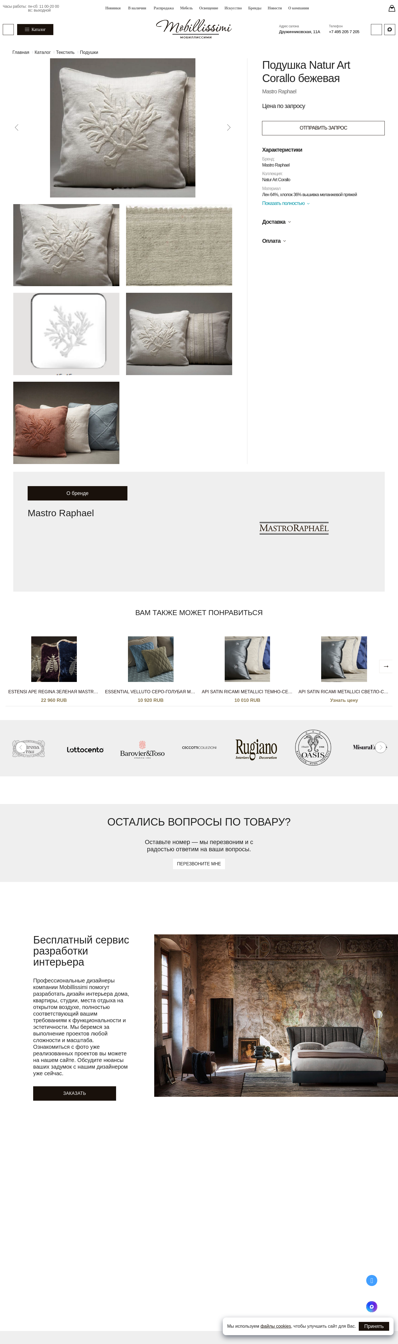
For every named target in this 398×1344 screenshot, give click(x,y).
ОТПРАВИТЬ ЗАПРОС (323, 128)
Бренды (254, 8)
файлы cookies (275, 1326)
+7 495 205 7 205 (344, 31)
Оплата (271, 241)
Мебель (186, 8)
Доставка (273, 222)
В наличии (137, 8)
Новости (275, 8)
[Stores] (392, 8)
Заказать (74, 1093)
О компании (298, 8)
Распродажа (164, 8)
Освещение (208, 8)
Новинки (113, 8)
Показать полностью (283, 203)
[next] (385, 666)
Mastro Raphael (279, 91)
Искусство (233, 8)
